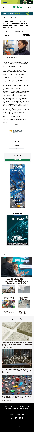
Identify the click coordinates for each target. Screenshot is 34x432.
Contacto (25, 408)
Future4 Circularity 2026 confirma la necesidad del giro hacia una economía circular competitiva (17, 282)
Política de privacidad (19, 424)
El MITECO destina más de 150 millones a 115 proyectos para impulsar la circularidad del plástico (24, 311)
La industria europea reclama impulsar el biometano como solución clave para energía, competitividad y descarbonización (24, 296)
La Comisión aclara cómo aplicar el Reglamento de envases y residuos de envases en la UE (9, 311)
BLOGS (23, 406)
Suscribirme (17, 159)
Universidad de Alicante (8, 374)
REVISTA (7, 406)
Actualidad (6, 17)
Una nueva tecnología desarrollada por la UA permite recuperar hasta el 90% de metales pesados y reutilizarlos (17, 371)
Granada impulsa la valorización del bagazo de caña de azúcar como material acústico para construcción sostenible (17, 344)
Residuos (13, 17)
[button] (3, 35)
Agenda (27, 406)
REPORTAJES (18, 406)
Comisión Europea (6, 400)
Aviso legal (12, 424)
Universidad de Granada (8, 347)
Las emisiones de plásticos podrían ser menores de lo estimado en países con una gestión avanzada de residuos (17, 397)
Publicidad (19, 408)
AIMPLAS (16, 137)
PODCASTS (8, 408)
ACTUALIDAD (12, 406)
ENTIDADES (14, 408)
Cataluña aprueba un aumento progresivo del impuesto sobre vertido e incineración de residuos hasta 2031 (9, 296)
